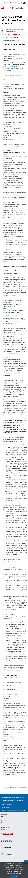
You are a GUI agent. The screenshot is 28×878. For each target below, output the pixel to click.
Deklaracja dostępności (6, 804)
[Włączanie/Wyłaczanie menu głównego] (2, 14)
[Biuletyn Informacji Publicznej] (14, 835)
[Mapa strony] (18, 14)
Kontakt (3, 829)
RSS (2, 816)
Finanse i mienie (20, 29)
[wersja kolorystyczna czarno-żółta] (24, 3)
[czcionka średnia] (10, 3)
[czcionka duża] (12, 2)
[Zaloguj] (26, 14)
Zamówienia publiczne (11, 31)
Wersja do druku (6, 854)
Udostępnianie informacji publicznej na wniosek (12, 797)
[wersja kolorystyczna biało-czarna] (21, 3)
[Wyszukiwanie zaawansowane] (10, 14)
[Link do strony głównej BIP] (14, 8)
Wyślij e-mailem (6, 847)
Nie (16, 876)
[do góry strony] (26, 862)
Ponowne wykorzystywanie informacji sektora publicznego (12, 801)
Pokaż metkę (8, 792)
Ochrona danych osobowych (8, 794)
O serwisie (3, 820)
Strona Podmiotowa (10, 29)
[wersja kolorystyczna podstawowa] (19, 3)
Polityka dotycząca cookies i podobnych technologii (13, 810)
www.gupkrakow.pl (12, 66)
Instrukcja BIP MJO (5, 807)
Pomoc (3, 822)
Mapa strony (4, 814)
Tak (12, 876)
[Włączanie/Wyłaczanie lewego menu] (2, 31)
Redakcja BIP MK (5, 827)
